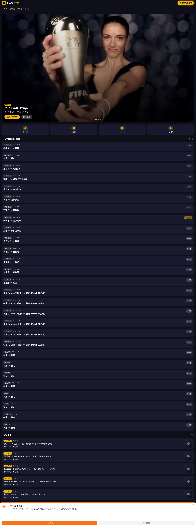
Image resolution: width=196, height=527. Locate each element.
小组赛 (12, 8)
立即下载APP (12, 117)
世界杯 (4, 8)
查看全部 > (190, 139)
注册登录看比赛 (186, 3)
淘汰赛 (20, 8)
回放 (27, 8)
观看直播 (26, 117)
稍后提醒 (146, 523)
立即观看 (49, 523)
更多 (192, 435)
